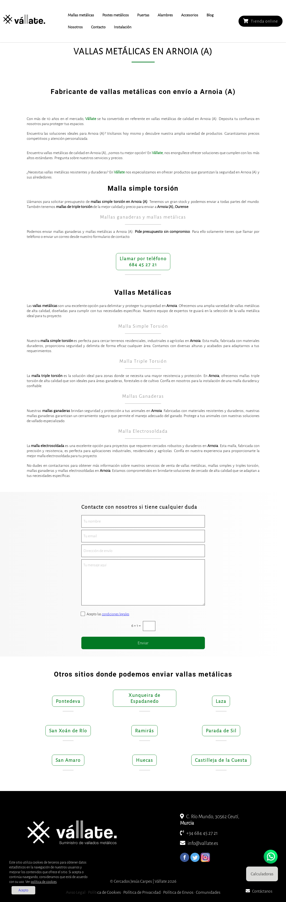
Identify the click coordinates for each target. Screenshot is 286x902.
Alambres (165, 15)
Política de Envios (178, 892)
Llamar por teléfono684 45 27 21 (143, 261)
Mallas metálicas (81, 15)
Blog (210, 15)
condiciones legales (115, 614)
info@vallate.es (199, 843)
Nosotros (75, 27)
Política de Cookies (104, 892)
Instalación (122, 27)
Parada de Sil (221, 730)
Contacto (98, 27)
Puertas (143, 15)
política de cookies (44, 882)
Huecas (144, 760)
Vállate (90, 119)
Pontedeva (68, 701)
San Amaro (68, 760)
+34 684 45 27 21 (199, 833)
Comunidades (208, 892)
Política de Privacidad (142, 892)
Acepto (23, 890)
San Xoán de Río (68, 730)
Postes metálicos (115, 15)
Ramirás (144, 730)
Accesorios (189, 15)
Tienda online (260, 21)
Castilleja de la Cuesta (221, 760)
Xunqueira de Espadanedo (144, 698)
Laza (221, 701)
